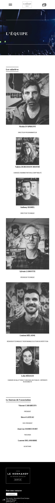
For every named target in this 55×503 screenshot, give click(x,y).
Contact (11, 494)
